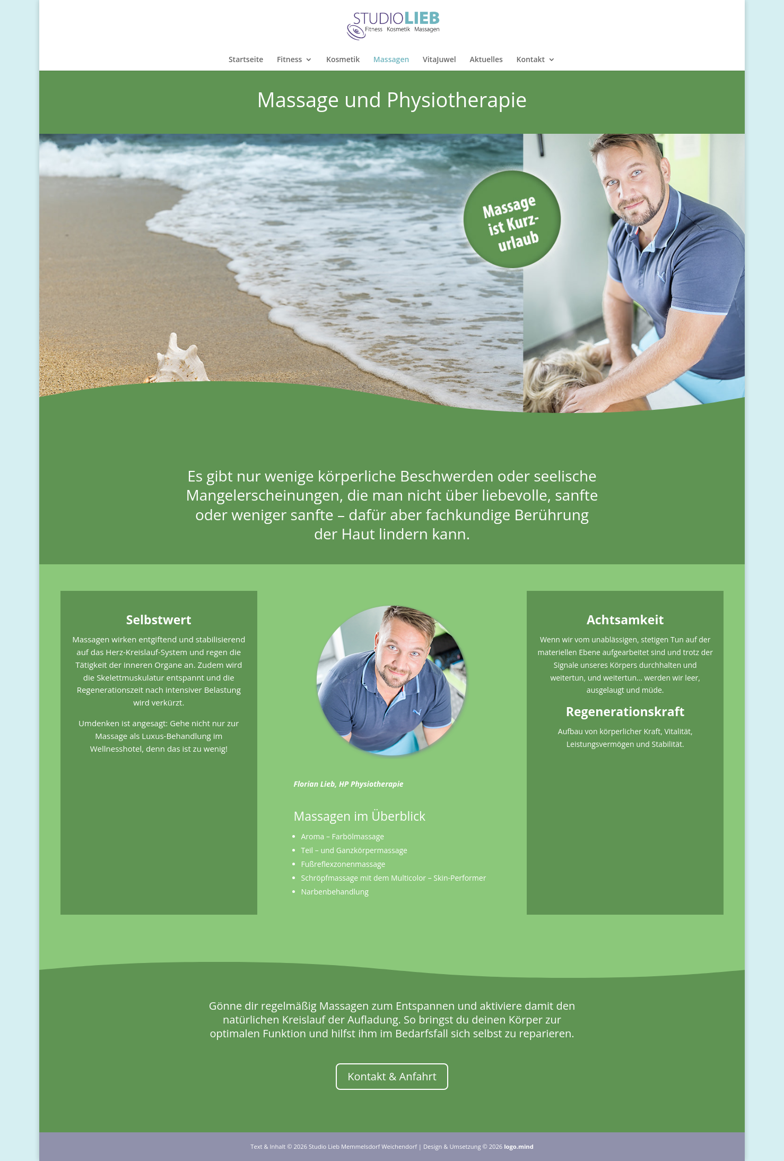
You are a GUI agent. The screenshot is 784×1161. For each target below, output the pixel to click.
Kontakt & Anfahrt (392, 1076)
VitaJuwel (439, 60)
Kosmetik (343, 60)
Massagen (391, 60)
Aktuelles (485, 60)
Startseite (246, 60)
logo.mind (519, 1146)
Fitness (289, 60)
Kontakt (531, 60)
